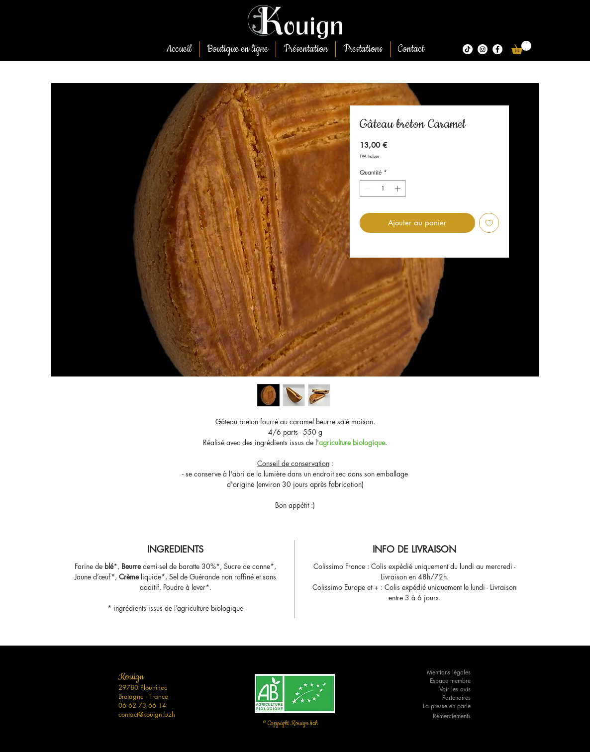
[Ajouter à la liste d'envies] (489, 223)
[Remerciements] (441, 716)
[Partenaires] (441, 698)
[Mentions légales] (441, 672)
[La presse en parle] (441, 706)
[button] (521, 47)
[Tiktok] (468, 49)
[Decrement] (366, 188)
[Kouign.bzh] (483, 49)
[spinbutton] (382, 188)
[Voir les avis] (441, 689)
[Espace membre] (441, 681)
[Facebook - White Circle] (497, 49)
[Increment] (398, 188)
